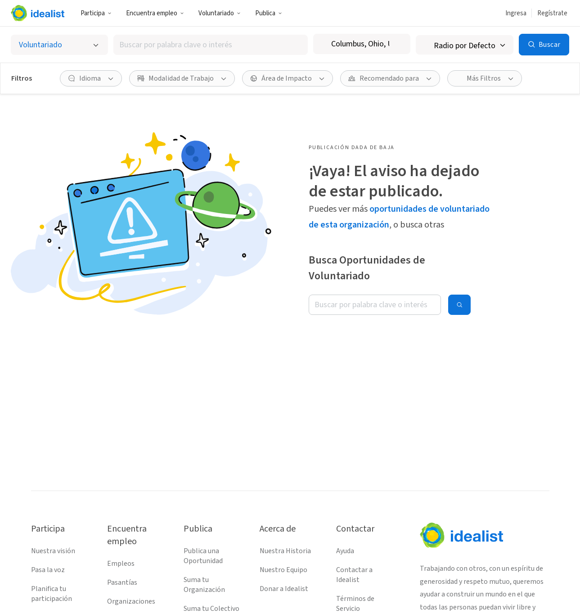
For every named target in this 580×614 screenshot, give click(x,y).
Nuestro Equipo (283, 570)
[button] (96, 13)
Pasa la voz (48, 570)
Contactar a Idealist (354, 575)
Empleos (121, 564)
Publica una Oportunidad (203, 556)
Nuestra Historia (285, 551)
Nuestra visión (53, 551)
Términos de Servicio (355, 604)
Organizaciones (131, 601)
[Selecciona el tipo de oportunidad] (59, 45)
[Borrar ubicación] (398, 44)
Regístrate (552, 13)
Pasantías (122, 582)
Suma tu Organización (204, 585)
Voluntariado (219, 13)
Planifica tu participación (51, 594)
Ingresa (515, 13)
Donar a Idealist (284, 589)
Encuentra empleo (155, 13)
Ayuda (345, 551)
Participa (96, 13)
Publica (268, 13)
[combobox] (210, 45)
